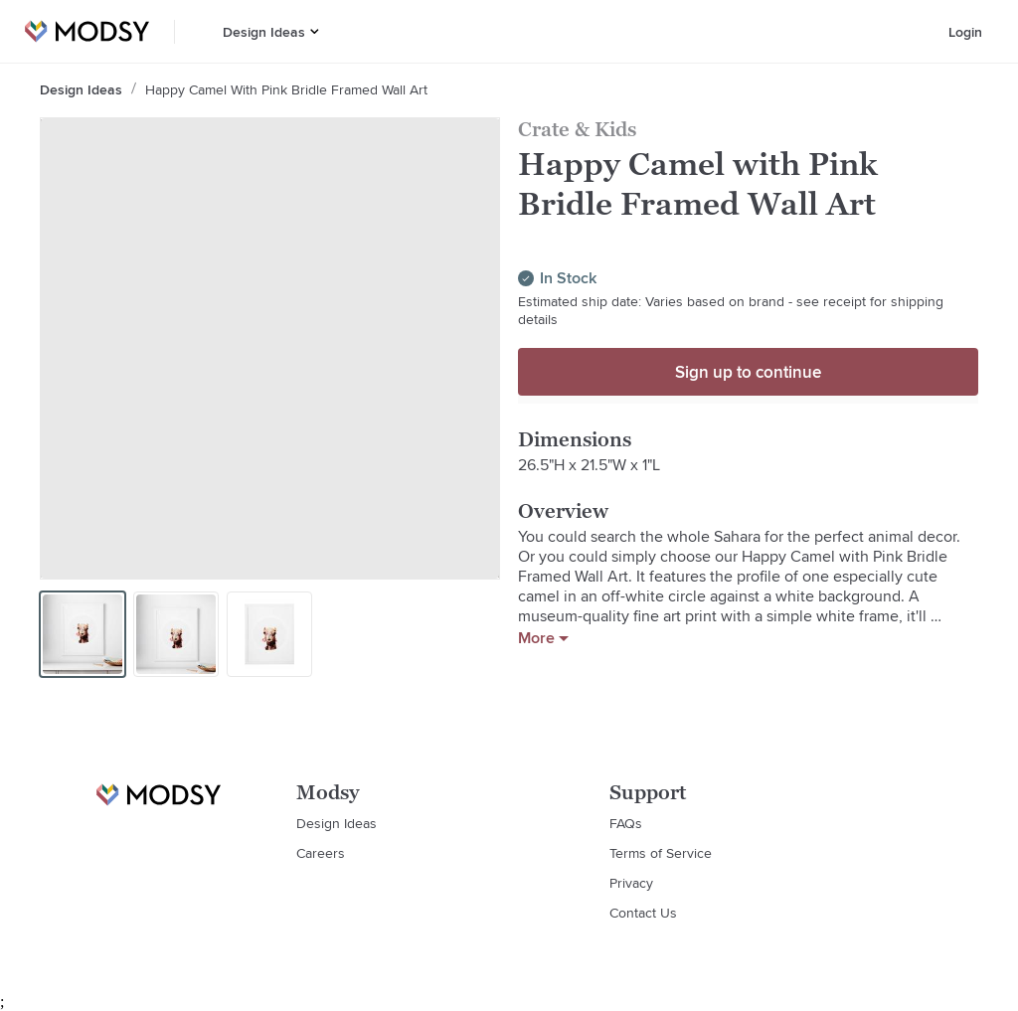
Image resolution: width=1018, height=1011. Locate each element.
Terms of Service (660, 853)
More (543, 638)
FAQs (625, 823)
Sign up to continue (748, 372)
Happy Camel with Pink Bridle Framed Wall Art (286, 89)
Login (965, 32)
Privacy (631, 883)
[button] (314, 31)
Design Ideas (264, 32)
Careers (320, 853)
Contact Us (643, 913)
